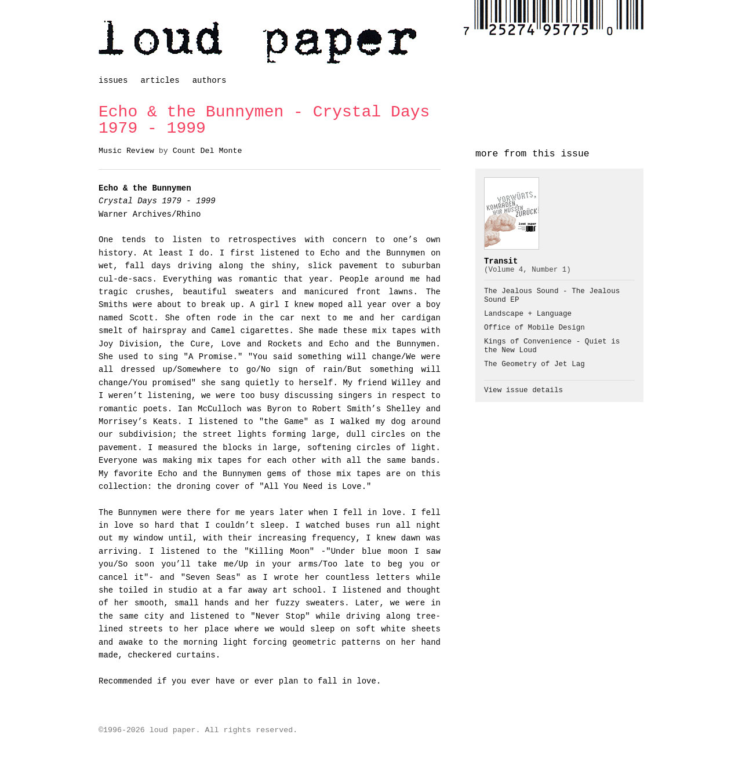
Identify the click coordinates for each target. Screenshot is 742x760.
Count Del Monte (207, 151)
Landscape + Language (528, 314)
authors (209, 80)
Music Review (126, 151)
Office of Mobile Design (534, 328)
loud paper (258, 42)
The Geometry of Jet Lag (534, 364)
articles (159, 80)
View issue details (523, 390)
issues (113, 80)
